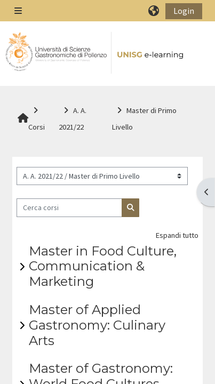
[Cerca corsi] (70, 207)
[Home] (95, 53)
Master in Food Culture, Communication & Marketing (103, 266)
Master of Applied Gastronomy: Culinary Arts (97, 325)
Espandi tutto (177, 235)
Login (183, 10)
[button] (154, 10)
